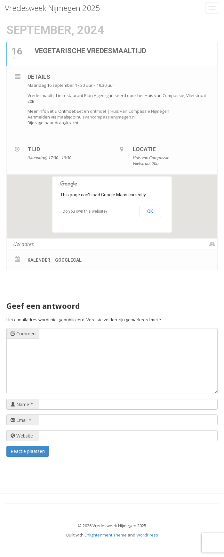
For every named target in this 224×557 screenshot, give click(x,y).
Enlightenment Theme (105, 535)
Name (22, 404)
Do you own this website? (85, 211)
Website (22, 436)
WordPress (147, 535)
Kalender (39, 260)
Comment (24, 334)
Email (21, 420)
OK (150, 211)
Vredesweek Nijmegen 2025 (52, 8)
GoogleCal (68, 260)
